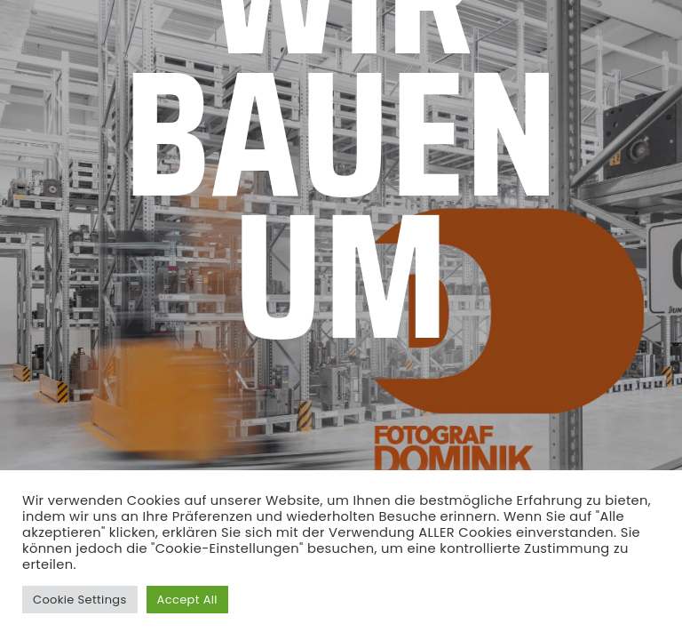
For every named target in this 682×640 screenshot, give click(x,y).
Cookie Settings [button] (80, 599)
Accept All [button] (187, 599)
